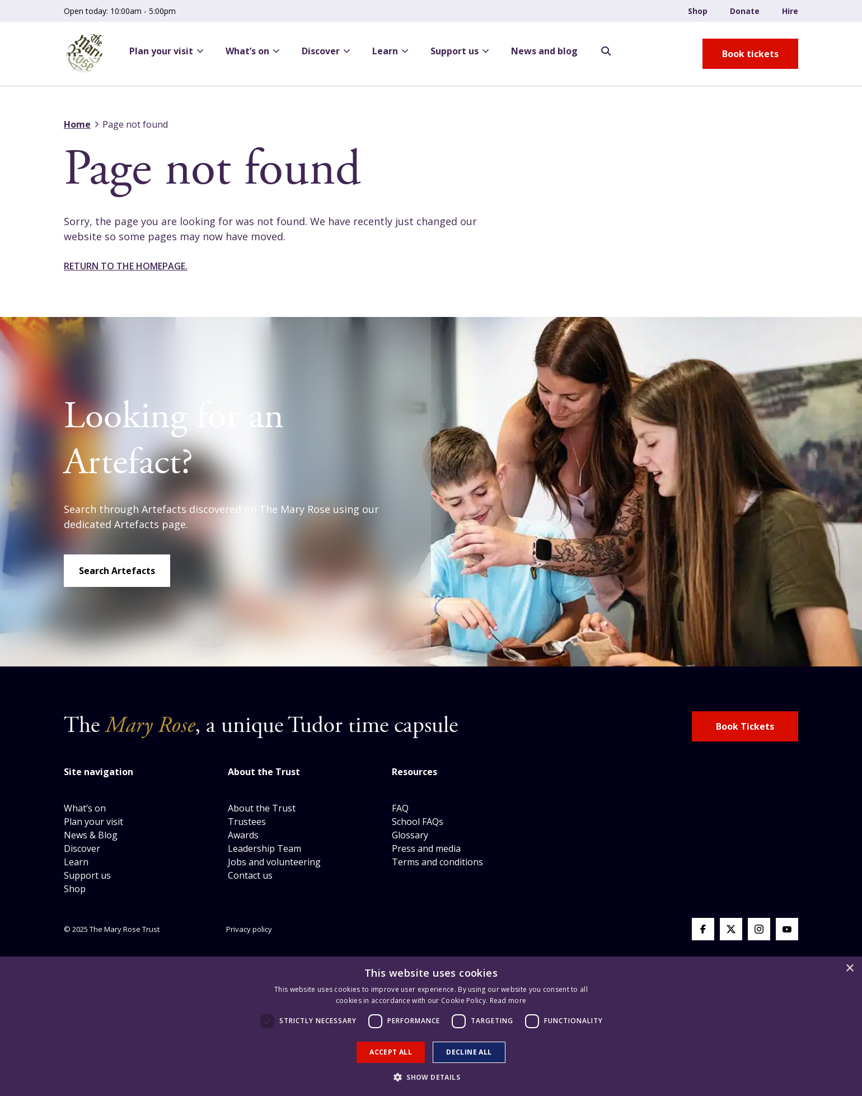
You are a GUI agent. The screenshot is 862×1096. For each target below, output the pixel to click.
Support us (459, 51)
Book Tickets (745, 726)
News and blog (544, 51)
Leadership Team (264, 848)
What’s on (252, 51)
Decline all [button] (468, 1052)
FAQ (400, 808)
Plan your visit (166, 51)
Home (77, 124)
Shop (698, 11)
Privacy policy (249, 929)
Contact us (250, 875)
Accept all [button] (390, 1052)
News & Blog (91, 835)
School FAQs (417, 821)
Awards (243, 835)
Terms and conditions (437, 862)
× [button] (849, 968)
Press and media (426, 848)
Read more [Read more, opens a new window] (508, 1000)
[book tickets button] (750, 54)
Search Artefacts (117, 571)
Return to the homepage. (126, 266)
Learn (390, 51)
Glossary (410, 835)
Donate (745, 11)
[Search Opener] (606, 51)
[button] (431, 1077)
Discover (326, 51)
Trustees (247, 821)
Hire (790, 11)
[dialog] (431, 1026)
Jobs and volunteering (274, 862)
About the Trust (262, 808)
